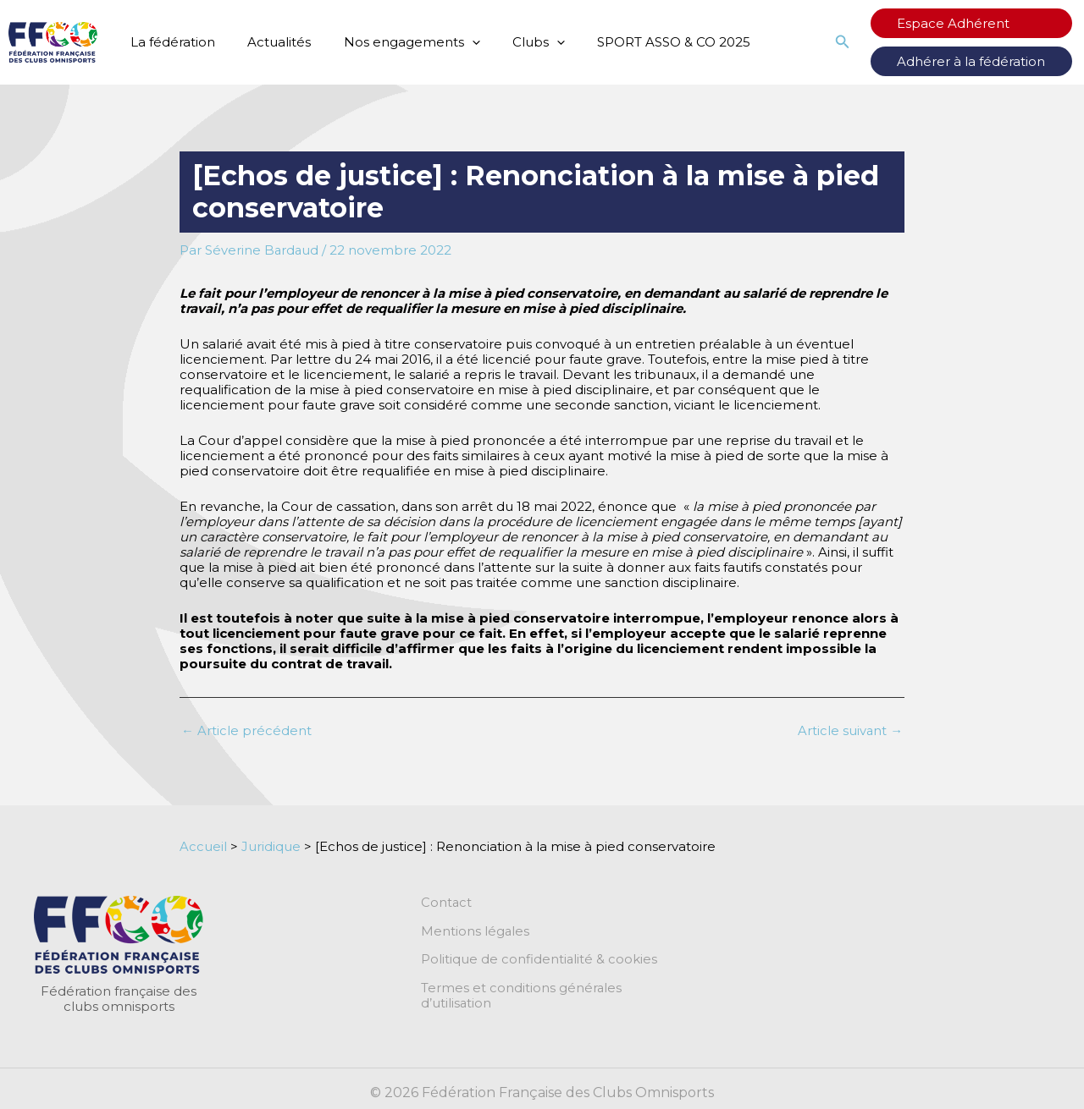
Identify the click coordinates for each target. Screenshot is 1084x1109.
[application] (454, 42)
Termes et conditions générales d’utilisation (559, 988)
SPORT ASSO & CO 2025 (642, 42)
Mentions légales (475, 931)
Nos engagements (394, 42)
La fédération (169, 42)
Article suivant (850, 730)
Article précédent (246, 730)
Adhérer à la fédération (985, 61)
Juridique (271, 846)
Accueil (203, 846)
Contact (447, 902)
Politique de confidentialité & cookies (539, 960)
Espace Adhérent (967, 23)
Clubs (514, 42)
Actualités (269, 42)
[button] (870, 42)
